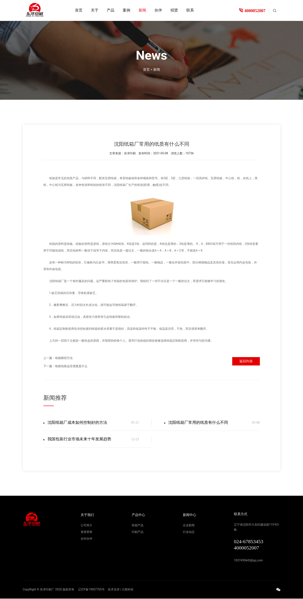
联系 (190, 10)
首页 (79, 10)
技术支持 (114, 589)
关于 (94, 10)
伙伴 (158, 10)
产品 (110, 10)
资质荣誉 (86, 532)
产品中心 (138, 515)
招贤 (174, 10)
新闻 (142, 10)
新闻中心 (189, 515)
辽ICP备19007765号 (91, 589)
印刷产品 (137, 532)
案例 (126, 10)
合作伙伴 (86, 539)
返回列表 (245, 360)
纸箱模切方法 (64, 357)
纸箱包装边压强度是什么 (71, 365)
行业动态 (189, 532)
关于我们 (87, 515)
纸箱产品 (137, 525)
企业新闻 (189, 525)
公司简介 (86, 525)
